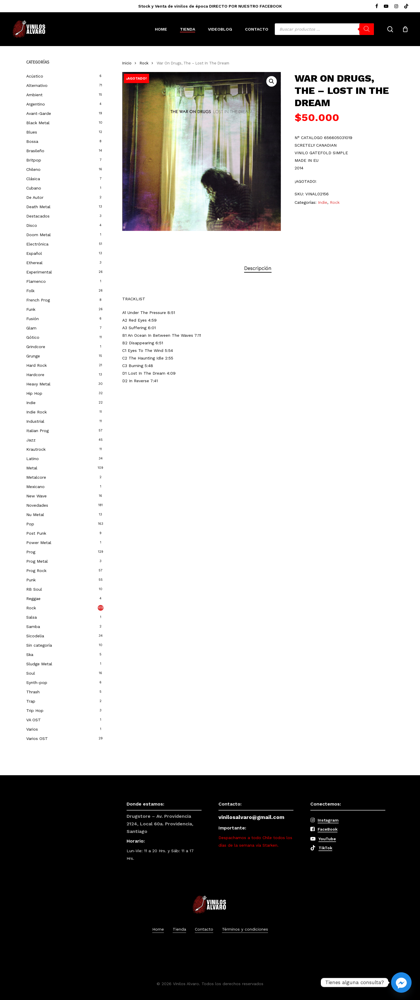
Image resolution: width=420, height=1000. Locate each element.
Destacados (38, 216)
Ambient (34, 94)
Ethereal (34, 262)
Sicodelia (35, 636)
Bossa (32, 141)
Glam (31, 328)
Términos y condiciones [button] (245, 929)
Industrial (35, 421)
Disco (31, 225)
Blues (31, 132)
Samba (33, 626)
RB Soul (34, 589)
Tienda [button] (179, 929)
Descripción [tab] (258, 268)
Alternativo (37, 85)
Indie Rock (36, 412)
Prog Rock (36, 570)
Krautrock (36, 449)
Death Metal (38, 206)
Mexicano (35, 486)
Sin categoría (39, 645)
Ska (29, 654)
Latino (32, 458)
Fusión (32, 318)
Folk (30, 290)
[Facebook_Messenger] (401, 982)
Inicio (127, 63)
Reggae (33, 598)
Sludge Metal (39, 664)
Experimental (39, 272)
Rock (31, 608)
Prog (30, 552)
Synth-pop (36, 682)
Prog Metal (37, 561)
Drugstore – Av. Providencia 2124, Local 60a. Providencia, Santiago (160, 823)
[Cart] (405, 29)
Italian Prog (37, 430)
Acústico (34, 76)
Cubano (33, 188)
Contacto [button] (204, 929)
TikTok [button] (325, 847)
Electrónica (37, 244)
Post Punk (36, 533)
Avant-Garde (38, 113)
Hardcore (35, 374)
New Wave (36, 496)
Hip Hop (34, 393)
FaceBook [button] (327, 829)
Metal (31, 468)
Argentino (35, 104)
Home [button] (158, 929)
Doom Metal (38, 234)
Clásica (33, 178)
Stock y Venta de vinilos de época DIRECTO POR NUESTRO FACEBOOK (210, 6)
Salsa (31, 617)
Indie (31, 402)
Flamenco (36, 281)
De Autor (34, 197)
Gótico (32, 337)
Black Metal (38, 122)
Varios (32, 729)
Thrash (33, 692)
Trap (30, 701)
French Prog (38, 300)
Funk (30, 309)
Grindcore (35, 346)
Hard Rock (36, 365)
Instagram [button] (328, 820)
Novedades (37, 505)
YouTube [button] (327, 838)
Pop (30, 524)
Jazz (31, 440)
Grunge (33, 356)
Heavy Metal (38, 384)
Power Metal (38, 542)
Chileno (33, 169)
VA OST (33, 719)
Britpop (33, 160)
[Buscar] (366, 29)
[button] (271, 81)
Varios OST (37, 738)
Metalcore (36, 477)
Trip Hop (34, 710)
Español (34, 253)
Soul (30, 673)
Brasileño (35, 150)
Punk (31, 580)
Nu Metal (35, 514)
